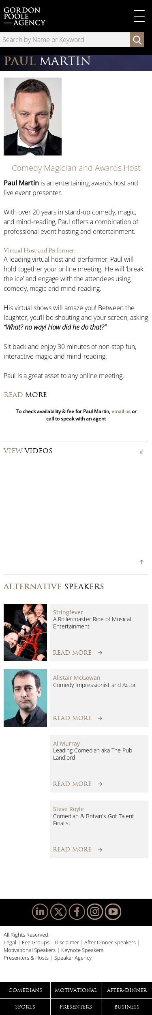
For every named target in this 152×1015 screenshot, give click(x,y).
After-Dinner (127, 990)
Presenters (76, 1006)
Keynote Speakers (82, 950)
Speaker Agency (73, 957)
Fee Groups (35, 942)
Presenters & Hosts (26, 957)
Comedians (25, 990)
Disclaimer (67, 942)
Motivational (76, 990)
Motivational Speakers (30, 950)
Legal (10, 942)
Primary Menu (139, 16)
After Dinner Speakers (110, 942)
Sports (25, 1006)
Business (126, 1006)
